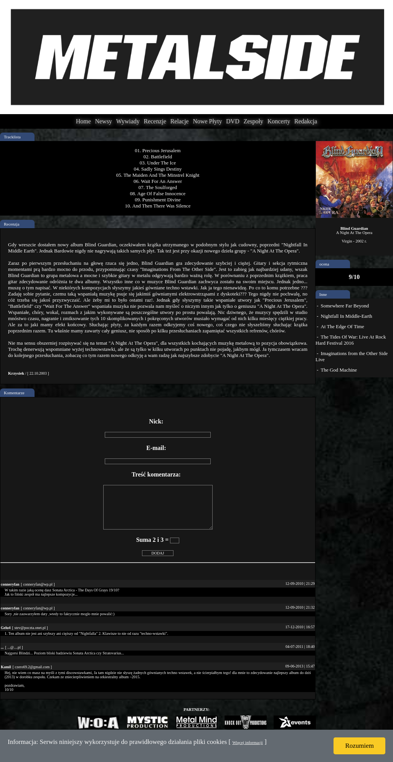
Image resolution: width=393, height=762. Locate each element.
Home (83, 121)
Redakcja (305, 121)
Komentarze (14, 392)
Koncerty (279, 121)
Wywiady (128, 121)
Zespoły (253, 121)
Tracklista (12, 136)
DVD (232, 121)
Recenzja (11, 224)
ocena (324, 264)
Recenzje (155, 121)
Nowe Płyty (207, 121)
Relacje (179, 121)
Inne (323, 294)
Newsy (103, 121)
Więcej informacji (247, 742)
